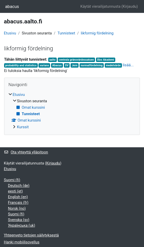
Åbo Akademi (105, 59)
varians (44, 65)
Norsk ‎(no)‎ (17, 208)
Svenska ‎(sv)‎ (18, 219)
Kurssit (23, 127)
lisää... (128, 65)
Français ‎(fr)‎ (18, 202)
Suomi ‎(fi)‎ (12, 180)
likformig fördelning (97, 33)
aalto (52, 59)
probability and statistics (20, 65)
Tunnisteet (66, 33)
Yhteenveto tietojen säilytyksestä (31, 235)
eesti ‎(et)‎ (15, 191)
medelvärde (113, 65)
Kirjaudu (130, 6)
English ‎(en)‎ (18, 197)
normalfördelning (92, 65)
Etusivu (10, 33)
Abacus (57, 65)
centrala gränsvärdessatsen (76, 59)
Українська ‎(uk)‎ (21, 225)
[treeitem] (72, 111)
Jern (74, 65)
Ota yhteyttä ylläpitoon (26, 152)
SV (67, 65)
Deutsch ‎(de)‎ (19, 185)
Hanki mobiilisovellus (22, 242)
